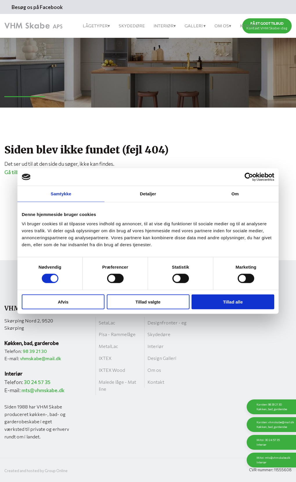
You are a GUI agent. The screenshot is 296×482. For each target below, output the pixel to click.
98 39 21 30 (35, 351)
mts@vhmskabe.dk (42, 390)
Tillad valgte (148, 301)
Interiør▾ (165, 25)
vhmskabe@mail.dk (40, 358)
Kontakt (250, 25)
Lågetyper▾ (96, 25)
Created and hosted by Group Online (36, 470)
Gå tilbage (16, 172)
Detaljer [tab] (148, 193)
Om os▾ (222, 25)
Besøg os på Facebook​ (37, 7)
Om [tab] (235, 193)
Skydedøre (132, 25)
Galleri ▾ (195, 25)
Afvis (63, 301)
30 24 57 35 (37, 382)
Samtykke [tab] (61, 193)
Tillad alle (233, 301)
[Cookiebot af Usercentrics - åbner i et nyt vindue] (248, 177)
